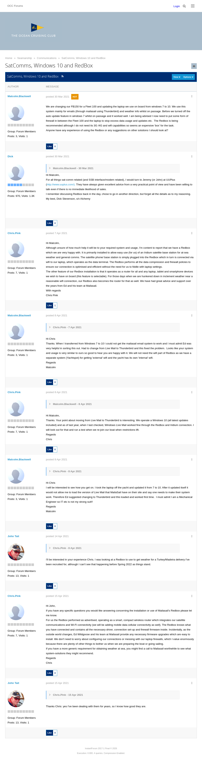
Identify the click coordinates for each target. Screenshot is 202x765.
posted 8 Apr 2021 (56, 315)
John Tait (13, 536)
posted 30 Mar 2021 (57, 96)
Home (8, 58)
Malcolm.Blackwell (19, 96)
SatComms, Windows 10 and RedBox (84, 58)
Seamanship (24, 58)
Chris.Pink (14, 233)
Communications (46, 58)
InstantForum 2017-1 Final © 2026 (101, 748)
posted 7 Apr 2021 (56, 233)
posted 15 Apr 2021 (57, 595)
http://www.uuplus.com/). (61, 184)
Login (176, 6)
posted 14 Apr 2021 (57, 536)
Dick (10, 156)
